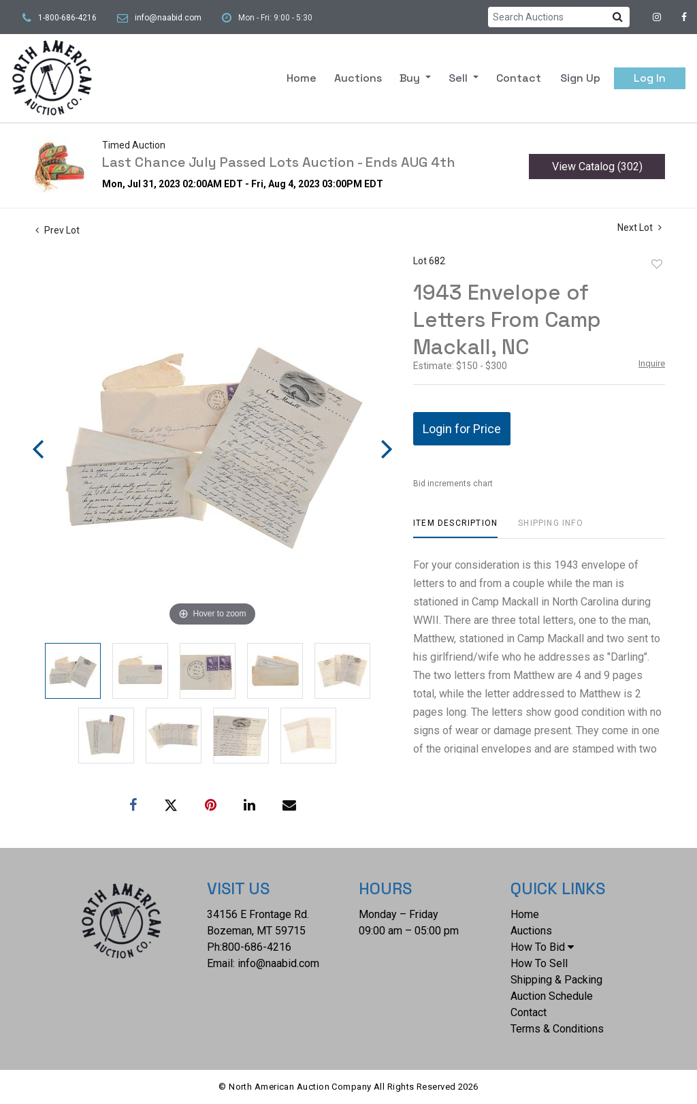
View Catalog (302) (597, 166)
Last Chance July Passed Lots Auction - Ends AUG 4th (278, 162)
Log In (650, 78)
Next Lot (639, 227)
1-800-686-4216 (67, 17)
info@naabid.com (168, 17)
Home (302, 78)
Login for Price (462, 429)
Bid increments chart (453, 483)
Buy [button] (411, 78)
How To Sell (539, 963)
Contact (518, 78)
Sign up (580, 78)
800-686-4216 (256, 947)
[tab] (455, 528)
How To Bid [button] (542, 947)
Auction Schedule (551, 996)
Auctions (358, 78)
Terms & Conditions (557, 1028)
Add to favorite (657, 264)
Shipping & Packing (556, 979)
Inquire (651, 363)
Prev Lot (57, 230)
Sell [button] (459, 78)
